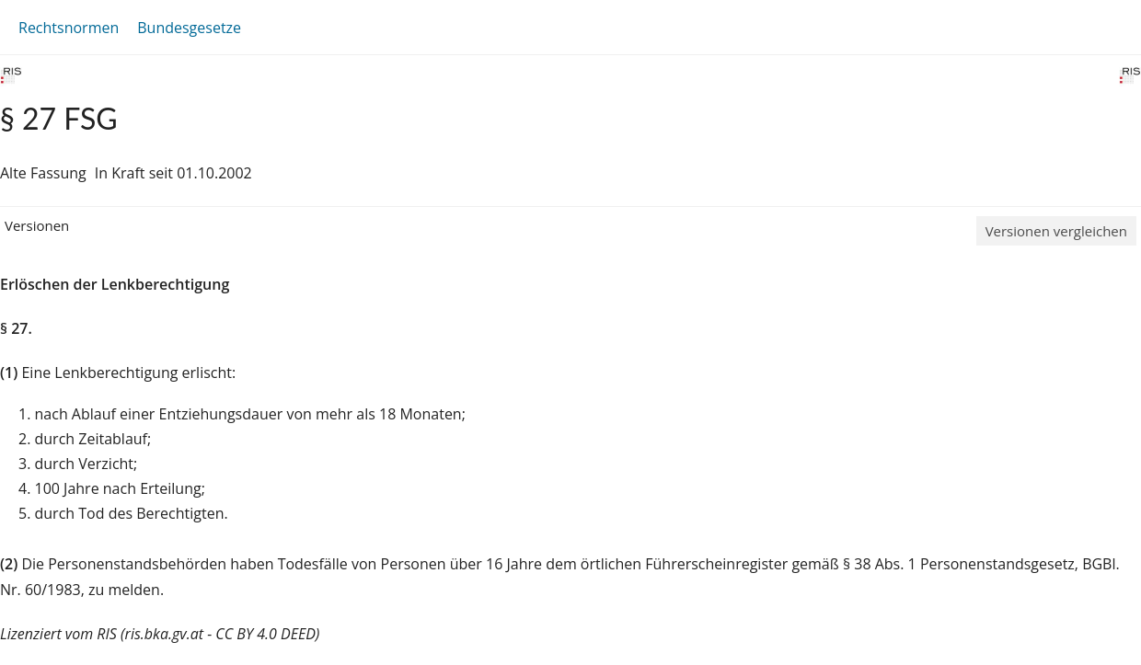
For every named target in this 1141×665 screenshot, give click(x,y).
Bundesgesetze (189, 27)
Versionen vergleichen (1056, 231)
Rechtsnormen (68, 27)
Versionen (37, 225)
